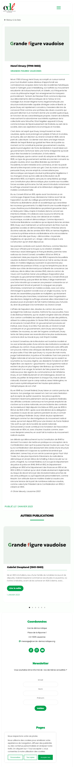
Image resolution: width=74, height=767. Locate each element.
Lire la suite (15, 588)
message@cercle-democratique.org (38, 641)
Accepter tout (45, 757)
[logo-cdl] (26, 7)
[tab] (29, 607)
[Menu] (57, 7)
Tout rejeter (30, 757)
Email (40, 680)
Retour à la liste (12, 20)
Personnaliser (15, 757)
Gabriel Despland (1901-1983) (25, 567)
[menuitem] (57, 7)
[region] (30, 747)
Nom (40, 689)
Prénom (40, 698)
